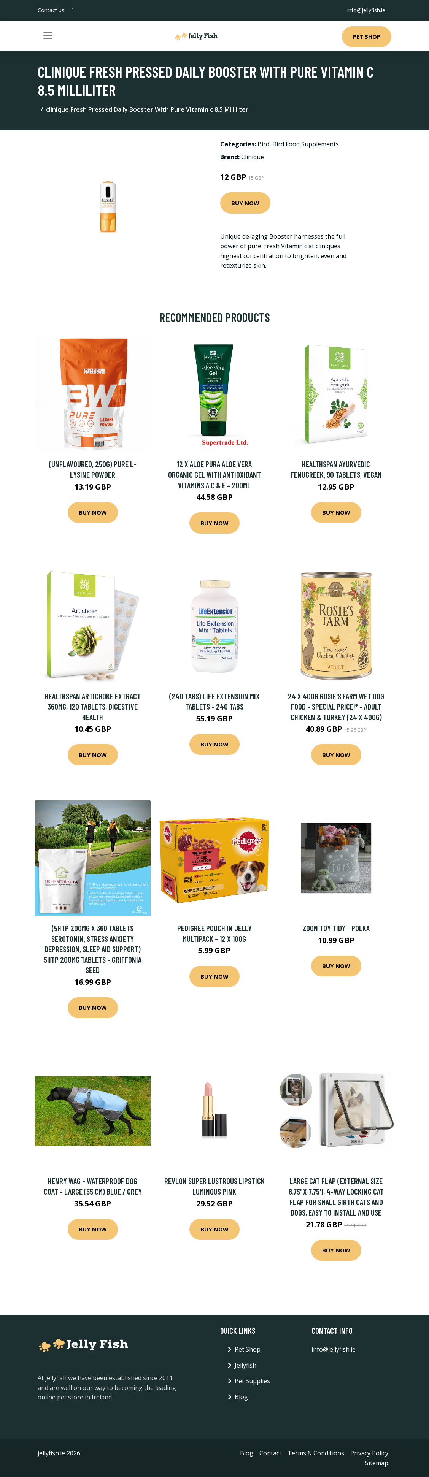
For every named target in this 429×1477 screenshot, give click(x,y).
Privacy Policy (369, 1453)
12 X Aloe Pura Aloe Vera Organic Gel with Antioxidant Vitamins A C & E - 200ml (214, 474)
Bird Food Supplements (305, 144)
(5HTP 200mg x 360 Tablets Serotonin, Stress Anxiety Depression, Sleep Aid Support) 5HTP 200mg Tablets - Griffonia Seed (92, 949)
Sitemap (376, 1463)
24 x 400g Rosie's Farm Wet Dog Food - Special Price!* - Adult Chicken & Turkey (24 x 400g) (336, 706)
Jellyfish (245, 1365)
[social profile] (72, 10)
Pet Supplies (252, 1381)
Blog (241, 1397)
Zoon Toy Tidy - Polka (336, 928)
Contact (270, 1453)
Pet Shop (366, 36)
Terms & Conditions (316, 1453)
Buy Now (245, 203)
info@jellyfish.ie (366, 10)
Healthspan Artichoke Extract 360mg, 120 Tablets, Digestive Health (93, 706)
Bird (263, 144)
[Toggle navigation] (48, 36)
